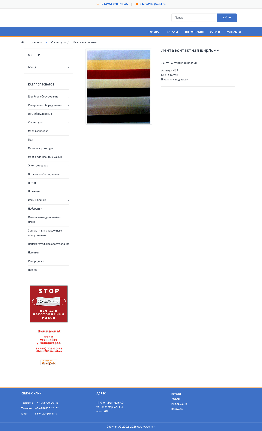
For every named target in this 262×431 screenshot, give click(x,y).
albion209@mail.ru (153, 4)
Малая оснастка (38, 131)
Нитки (32, 182)
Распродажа (36, 261)
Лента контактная (85, 42)
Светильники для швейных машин (45, 220)
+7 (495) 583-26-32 (47, 408)
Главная (154, 31)
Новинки (33, 252)
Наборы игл (35, 208)
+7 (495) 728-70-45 (114, 4)
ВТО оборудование (40, 113)
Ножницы (34, 191)
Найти (225, 17)
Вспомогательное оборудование (48, 244)
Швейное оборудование (43, 96)
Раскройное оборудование (45, 105)
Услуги (215, 31)
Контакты (234, 31)
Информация (194, 31)
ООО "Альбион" (146, 426)
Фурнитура (58, 42)
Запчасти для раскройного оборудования (45, 233)
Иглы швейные (37, 200)
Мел (30, 139)
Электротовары (38, 165)
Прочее (32, 269)
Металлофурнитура (40, 148)
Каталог (173, 31)
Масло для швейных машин (45, 157)
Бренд (32, 67)
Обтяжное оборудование (44, 174)
